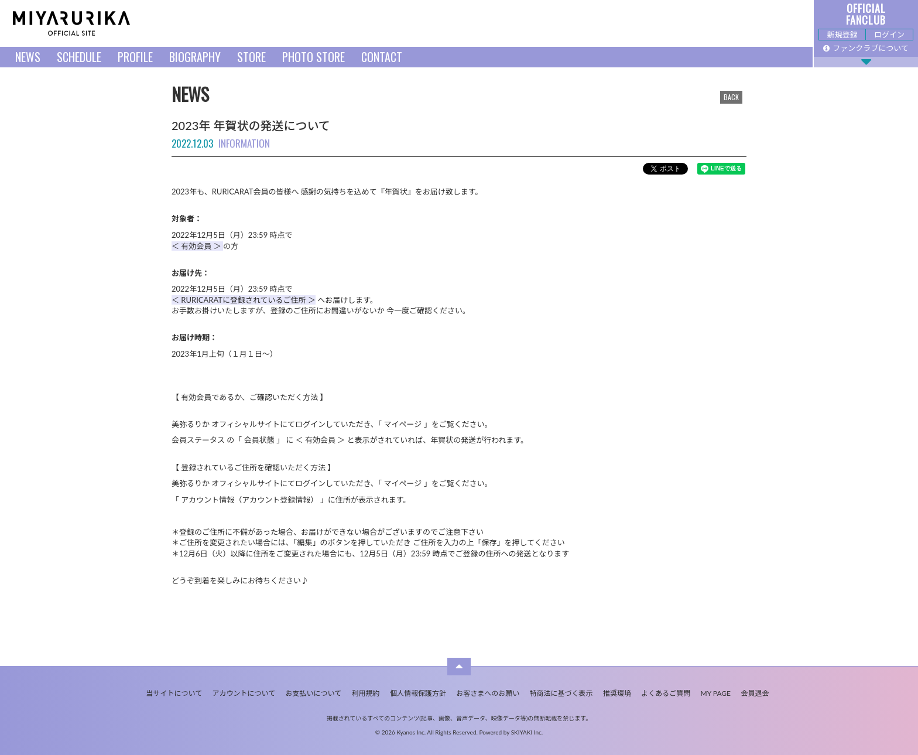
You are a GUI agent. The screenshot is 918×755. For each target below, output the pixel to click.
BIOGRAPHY (195, 57)
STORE (251, 57)
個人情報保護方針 (418, 693)
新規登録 (842, 34)
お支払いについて (314, 693)
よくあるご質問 (665, 693)
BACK (731, 97)
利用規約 (366, 693)
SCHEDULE (79, 57)
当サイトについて (174, 693)
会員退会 (755, 693)
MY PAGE (716, 693)
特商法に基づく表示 (561, 693)
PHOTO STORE (313, 57)
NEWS (27, 57)
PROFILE (135, 57)
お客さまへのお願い (487, 693)
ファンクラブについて (866, 48)
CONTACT (381, 57)
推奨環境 (617, 693)
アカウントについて (244, 693)
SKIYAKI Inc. (527, 732)
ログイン (889, 34)
